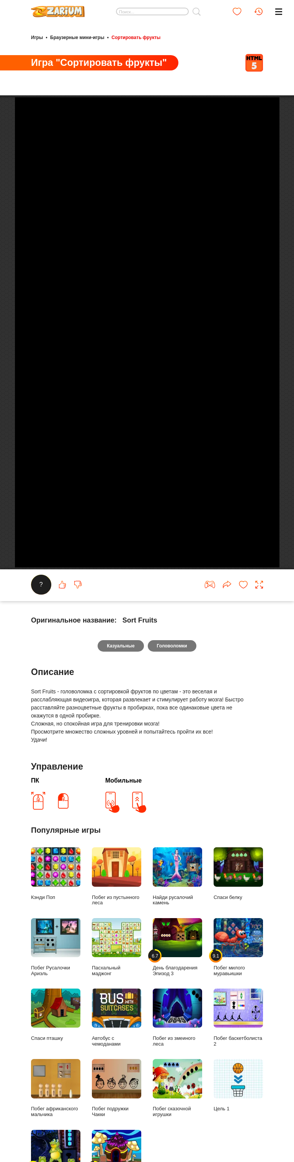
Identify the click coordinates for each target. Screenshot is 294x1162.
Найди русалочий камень (177, 897)
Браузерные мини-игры (77, 37)
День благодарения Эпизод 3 (177, 967)
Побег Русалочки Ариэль (55, 967)
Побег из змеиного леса (177, 1037)
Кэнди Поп (55, 894)
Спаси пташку (55, 1034)
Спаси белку (238, 894)
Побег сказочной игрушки (177, 1108)
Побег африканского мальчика (55, 1108)
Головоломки (172, 666)
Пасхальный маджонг (116, 967)
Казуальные (120, 666)
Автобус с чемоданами (116, 1037)
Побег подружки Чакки (116, 1108)
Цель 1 (238, 1105)
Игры (37, 37)
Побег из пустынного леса (116, 897)
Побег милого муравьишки (238, 967)
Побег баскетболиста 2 (238, 1037)
